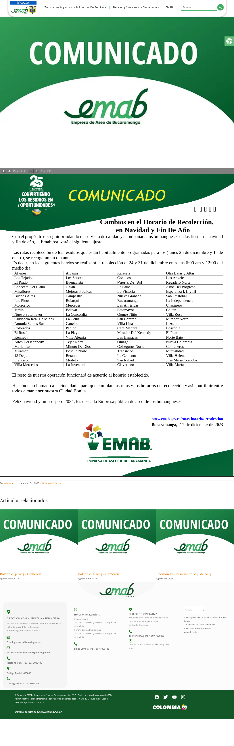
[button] (229, 41)
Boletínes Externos (51, 483)
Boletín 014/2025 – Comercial (21, 574)
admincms (9, 483)
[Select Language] (194, 610)
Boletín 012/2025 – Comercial (99, 574)
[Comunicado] (117, 90)
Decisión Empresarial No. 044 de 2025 (183, 574)
